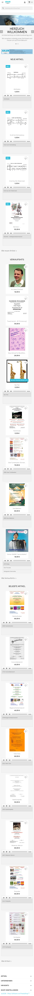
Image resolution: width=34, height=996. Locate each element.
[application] (17, 101)
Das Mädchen (17, 508)
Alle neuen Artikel (9, 251)
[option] (17, 30)
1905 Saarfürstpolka (7, 809)
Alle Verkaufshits (9, 578)
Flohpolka (17, 891)
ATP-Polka (6, 564)
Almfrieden (17, 89)
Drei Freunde (7, 567)
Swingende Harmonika (10, 571)
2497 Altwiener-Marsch (8, 855)
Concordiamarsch (17, 662)
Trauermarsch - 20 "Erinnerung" (17, 321)
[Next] (11, 95)
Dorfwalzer (17, 937)
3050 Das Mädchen (9, 518)
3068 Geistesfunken (7, 626)
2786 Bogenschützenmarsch (9, 717)
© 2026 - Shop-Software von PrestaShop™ (15, 994)
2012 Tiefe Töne (6, 763)
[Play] (8, 95)
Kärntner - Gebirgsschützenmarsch (13, 236)
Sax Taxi (17, 385)
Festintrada (17, 431)
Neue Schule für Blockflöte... (17, 353)
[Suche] (17, 8)
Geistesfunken (17, 616)
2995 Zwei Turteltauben (10, 472)
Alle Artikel (6, 961)
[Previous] (5, 95)
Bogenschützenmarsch (17, 708)
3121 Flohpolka (6, 901)
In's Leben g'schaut (17, 289)
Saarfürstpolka (17, 799)
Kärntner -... (17, 227)
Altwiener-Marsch (17, 845)
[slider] (19, 95)
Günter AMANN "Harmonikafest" (17, 554)
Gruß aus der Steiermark (17, 181)
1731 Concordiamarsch (8, 671)
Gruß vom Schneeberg (17, 135)
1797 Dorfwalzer (6, 947)
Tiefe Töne (17, 754)
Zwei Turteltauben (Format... (17, 462)
